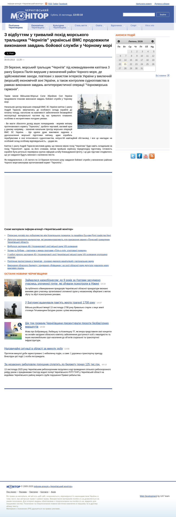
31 (142, 68)
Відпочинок (116, 25)
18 (147, 60)
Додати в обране (161, 4)
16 (136, 60)
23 (136, 64)
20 (120, 64)
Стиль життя (81, 25)
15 (131, 60)
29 (131, 68)
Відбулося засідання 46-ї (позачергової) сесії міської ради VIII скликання (42, 246)
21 (125, 64)
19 (153, 60)
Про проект (11, 492)
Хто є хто (149, 25)
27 (120, 68)
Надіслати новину (144, 4)
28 (125, 68)
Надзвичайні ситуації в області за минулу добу (33, 348)
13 (120, 60)
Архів (53, 492)
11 (147, 56)
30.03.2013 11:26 (13, 60)
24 (142, 64)
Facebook (63, 4)
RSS (50, 4)
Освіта (99, 25)
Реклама (23, 492)
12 (153, 56)
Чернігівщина (16, 26)
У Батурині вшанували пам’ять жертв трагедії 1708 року (60, 302)
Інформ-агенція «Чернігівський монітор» (31, 14)
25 (147, 64)
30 (136, 68)
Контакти (44, 492)
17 (142, 60)
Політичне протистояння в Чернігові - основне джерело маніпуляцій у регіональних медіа (50, 261)
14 (125, 60)
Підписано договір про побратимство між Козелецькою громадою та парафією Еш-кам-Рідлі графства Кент (59, 235)
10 (142, 56)
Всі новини (161, 75)
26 (153, 64)
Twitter (55, 4)
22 (131, 64)
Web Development (148, 496)
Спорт (133, 25)
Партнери (33, 492)
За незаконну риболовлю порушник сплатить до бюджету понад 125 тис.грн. (52, 364)
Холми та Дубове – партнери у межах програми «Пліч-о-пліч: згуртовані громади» (47, 250)
